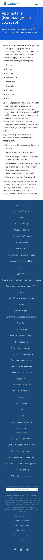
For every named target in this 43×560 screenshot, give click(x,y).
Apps (21, 217)
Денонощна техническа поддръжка (21, 463)
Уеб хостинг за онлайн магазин (21, 255)
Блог (21, 409)
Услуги (21, 292)
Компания (21, 379)
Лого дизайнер (21, 329)
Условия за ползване (21, 520)
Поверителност (21, 530)
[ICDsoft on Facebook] (15, 549)
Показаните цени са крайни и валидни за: (21, 486)
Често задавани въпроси (21, 451)
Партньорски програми (21, 354)
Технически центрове (21, 384)
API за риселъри (21, 470)
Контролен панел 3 (26, 29)
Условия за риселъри (21, 535)
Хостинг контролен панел (21, 335)
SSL (21, 267)
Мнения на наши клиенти (21, 422)
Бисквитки (21, 540)
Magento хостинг (21, 230)
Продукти (21, 205)
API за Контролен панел (21, 476)
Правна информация (21, 525)
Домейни (21, 273)
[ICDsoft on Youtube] (27, 549)
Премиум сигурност (21, 310)
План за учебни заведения (21, 366)
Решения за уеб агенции (22, 372)
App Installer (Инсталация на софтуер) (16, 18)
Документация (8, 29)
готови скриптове (11, 60)
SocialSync (21, 323)
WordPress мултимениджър (21, 298)
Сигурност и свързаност (21, 348)
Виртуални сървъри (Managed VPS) (21, 286)
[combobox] (22, 489)
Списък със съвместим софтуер (21, 445)
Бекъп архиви (21, 342)
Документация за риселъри (21, 457)
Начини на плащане (21, 391)
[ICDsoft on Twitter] (21, 549)
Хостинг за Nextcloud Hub (21, 261)
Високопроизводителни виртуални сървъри (21, 280)
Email (21, 304)
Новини (21, 416)
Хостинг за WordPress (21, 211)
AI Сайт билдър (21, 223)
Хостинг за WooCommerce (21, 236)
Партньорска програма (21, 360)
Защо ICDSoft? (21, 403)
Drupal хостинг (21, 242)
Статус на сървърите (21, 438)
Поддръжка (21, 428)
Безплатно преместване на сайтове (21, 317)
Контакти (21, 397)
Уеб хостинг (21, 248)
